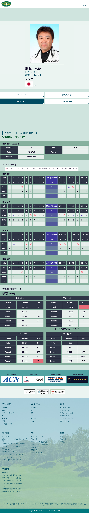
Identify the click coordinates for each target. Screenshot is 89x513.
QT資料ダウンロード (38, 453)
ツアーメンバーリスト (67, 418)
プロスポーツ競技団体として (11, 475)
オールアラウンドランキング (11, 446)
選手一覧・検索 (65, 407)
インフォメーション (37, 436)
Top (61, 436)
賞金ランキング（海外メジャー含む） (14, 443)
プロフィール (22, 95)
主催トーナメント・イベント (11, 481)
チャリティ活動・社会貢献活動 (12, 483)
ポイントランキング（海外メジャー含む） (14, 440)
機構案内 (5, 472)
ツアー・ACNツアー (8, 413)
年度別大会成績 (22, 102)
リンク (4, 486)
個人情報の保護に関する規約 (11, 489)
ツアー (4, 407)
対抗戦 (62, 442)
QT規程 (33, 447)
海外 (32, 416)
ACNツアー (6, 410)
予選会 (4, 421)
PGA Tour (5, 418)
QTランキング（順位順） (39, 442)
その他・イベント (8, 424)
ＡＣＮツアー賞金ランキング (11, 457)
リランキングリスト (66, 413)
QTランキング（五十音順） (40, 444)
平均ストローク (7, 449)
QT (3, 416)
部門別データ (67, 95)
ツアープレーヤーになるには (11, 478)
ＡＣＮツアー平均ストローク (11, 460)
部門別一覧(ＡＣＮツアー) (10, 452)
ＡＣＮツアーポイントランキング (13, 454)
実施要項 (34, 450)
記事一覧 (34, 439)
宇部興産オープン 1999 (13, 137)
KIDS (32, 421)
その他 (33, 418)
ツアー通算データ (67, 102)
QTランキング (64, 421)
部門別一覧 (6, 436)
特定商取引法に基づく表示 (11, 491)
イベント (63, 444)
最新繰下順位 (64, 416)
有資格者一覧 (64, 410)
